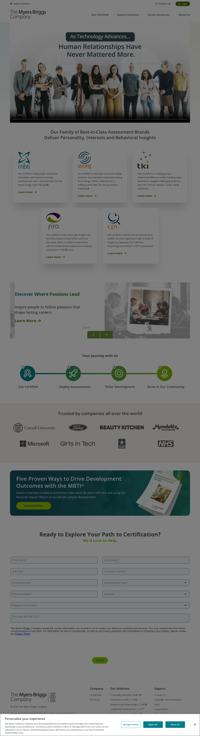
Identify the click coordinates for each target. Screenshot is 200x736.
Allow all (175, 724)
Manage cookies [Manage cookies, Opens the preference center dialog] (131, 724)
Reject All (153, 724)
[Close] (195, 724)
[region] (100, 725)
